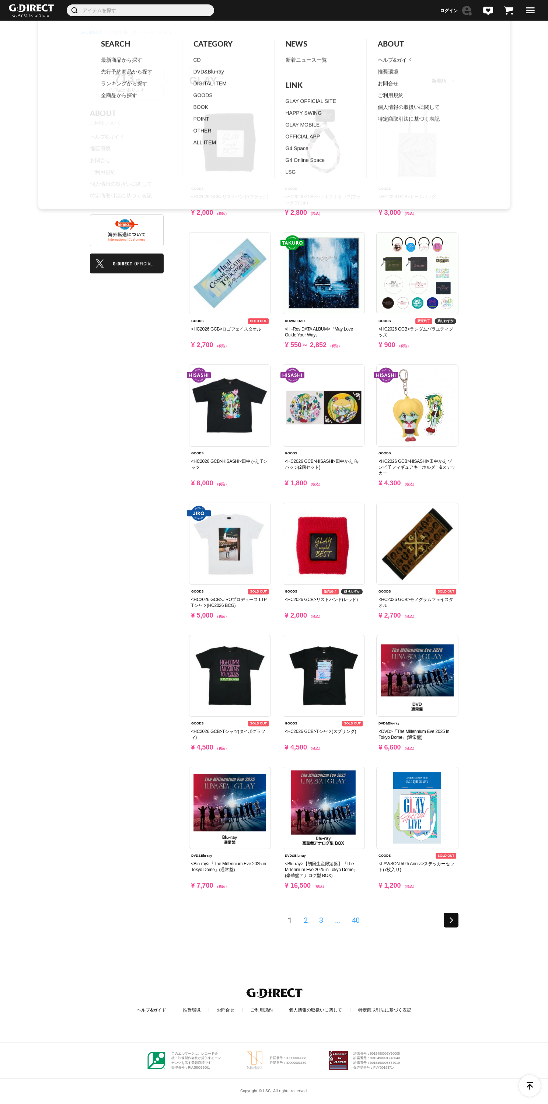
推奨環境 (100, 148)
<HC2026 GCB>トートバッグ (407, 196)
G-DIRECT (91, 32)
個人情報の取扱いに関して (121, 184)
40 (356, 920)
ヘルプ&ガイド (107, 137)
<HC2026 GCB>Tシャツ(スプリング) (320, 731)
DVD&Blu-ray (388, 724)
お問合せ (100, 160)
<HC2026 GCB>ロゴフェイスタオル (226, 329)
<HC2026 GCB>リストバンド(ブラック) (230, 196)
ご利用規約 (103, 172)
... (337, 920)
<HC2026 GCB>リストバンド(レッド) (321, 599)
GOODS (197, 189)
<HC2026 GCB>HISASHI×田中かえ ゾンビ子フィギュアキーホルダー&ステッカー (416, 467)
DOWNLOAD (295, 321)
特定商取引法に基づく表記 (121, 196)
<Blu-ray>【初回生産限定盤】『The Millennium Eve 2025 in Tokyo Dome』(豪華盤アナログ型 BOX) (321, 869)
